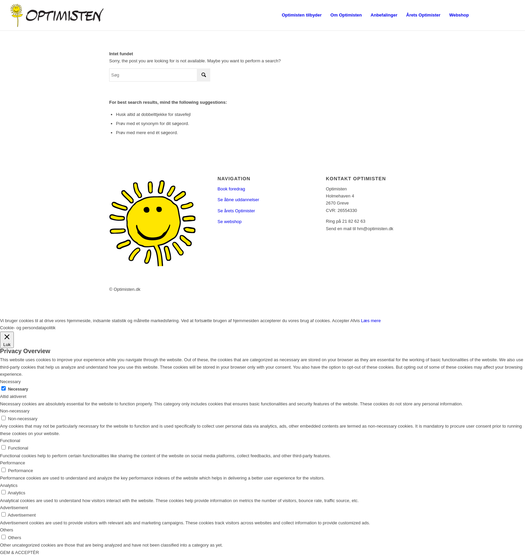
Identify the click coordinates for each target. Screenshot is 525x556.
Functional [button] (10, 440)
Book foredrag (231, 188)
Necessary (18, 389)
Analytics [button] (9, 485)
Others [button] (6, 529)
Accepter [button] (340, 320)
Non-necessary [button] (14, 410)
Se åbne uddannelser (238, 199)
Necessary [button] (10, 381)
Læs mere (371, 320)
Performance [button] (12, 462)
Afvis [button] (355, 320)
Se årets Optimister (236, 210)
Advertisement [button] (14, 507)
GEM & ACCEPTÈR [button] (19, 552)
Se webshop (230, 221)
